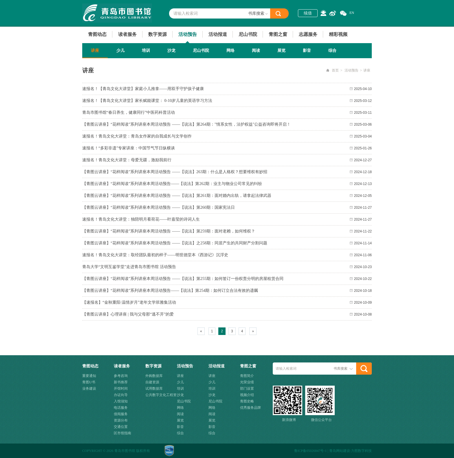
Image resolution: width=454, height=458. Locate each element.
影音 (307, 50)
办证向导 (121, 395)
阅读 (256, 50)
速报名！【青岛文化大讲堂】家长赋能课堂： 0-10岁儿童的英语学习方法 (147, 100)
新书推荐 (121, 382)
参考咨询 (121, 376)
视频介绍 (247, 395)
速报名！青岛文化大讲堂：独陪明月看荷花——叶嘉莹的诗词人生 (141, 219)
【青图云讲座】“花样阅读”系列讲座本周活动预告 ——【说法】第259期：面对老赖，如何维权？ (168, 231)
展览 (281, 50)
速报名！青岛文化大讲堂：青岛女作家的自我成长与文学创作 (137, 136)
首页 (335, 70)
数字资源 (157, 34)
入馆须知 (121, 401)
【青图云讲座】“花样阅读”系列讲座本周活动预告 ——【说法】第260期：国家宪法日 (158, 207)
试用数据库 (154, 388)
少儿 (120, 50)
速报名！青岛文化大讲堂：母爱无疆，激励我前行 (126, 160)
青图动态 (97, 34)
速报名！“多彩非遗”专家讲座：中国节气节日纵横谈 (128, 148)
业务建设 (89, 388)
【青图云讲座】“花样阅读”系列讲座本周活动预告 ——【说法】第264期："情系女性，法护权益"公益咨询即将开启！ (186, 124)
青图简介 (247, 376)
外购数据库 (154, 376)
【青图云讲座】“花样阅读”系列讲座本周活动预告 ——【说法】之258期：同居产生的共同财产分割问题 (174, 243)
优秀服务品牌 (250, 408)
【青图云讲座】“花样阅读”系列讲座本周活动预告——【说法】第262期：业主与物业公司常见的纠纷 (172, 184)
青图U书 (88, 382)
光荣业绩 (247, 382)
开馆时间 (121, 388)
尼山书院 (248, 34)
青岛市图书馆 (117, 13)
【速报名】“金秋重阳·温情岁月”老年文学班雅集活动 (129, 302)
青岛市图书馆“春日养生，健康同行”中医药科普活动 (128, 112)
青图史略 (247, 401)
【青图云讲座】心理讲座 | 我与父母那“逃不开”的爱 (128, 314)
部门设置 (247, 388)
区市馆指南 (122, 433)
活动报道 (217, 34)
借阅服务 (121, 414)
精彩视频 (338, 34)
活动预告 (187, 34)
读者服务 (127, 34)
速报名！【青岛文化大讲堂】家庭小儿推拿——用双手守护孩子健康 (143, 89)
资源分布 (121, 420)
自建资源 (152, 382)
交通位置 (121, 427)
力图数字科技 (361, 451)
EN (351, 13)
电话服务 (121, 408)
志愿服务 (308, 34)
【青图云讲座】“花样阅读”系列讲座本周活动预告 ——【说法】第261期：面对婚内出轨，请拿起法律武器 (176, 195)
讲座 (95, 50)
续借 (308, 13)
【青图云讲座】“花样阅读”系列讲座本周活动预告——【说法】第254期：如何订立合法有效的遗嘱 (170, 290)
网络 (230, 50)
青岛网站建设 (339, 451)
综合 (332, 50)
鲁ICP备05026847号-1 (310, 451)
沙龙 (171, 50)
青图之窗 (278, 34)
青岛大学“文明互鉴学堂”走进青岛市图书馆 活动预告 (129, 267)
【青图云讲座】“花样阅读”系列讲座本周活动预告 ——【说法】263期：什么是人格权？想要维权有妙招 (174, 172)
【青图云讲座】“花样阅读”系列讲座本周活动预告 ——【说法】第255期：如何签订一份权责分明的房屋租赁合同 (182, 278)
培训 (146, 50)
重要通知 (89, 376)
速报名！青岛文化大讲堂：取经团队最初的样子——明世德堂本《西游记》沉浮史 (155, 255)
